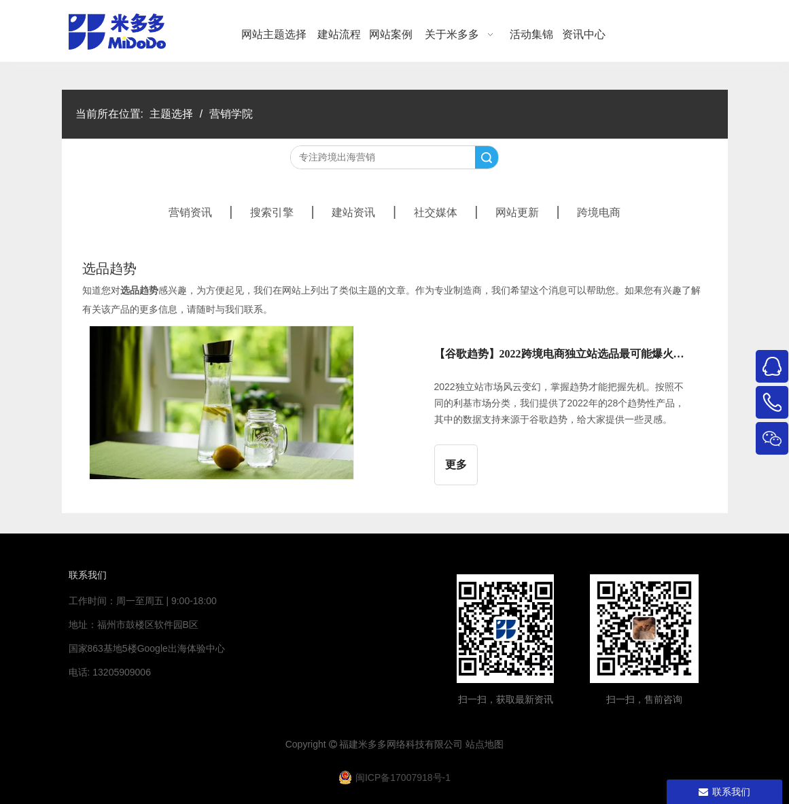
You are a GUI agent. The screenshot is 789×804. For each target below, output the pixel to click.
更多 (456, 464)
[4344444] (644, 628)
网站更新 (517, 212)
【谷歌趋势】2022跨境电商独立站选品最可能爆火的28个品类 (563, 354)
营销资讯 (190, 212)
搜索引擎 (272, 212)
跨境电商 (598, 212)
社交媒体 (435, 212)
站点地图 (485, 744)
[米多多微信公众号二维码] (505, 628)
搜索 (486, 157)
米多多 (372, 744)
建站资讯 (353, 212)
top (760, 745)
